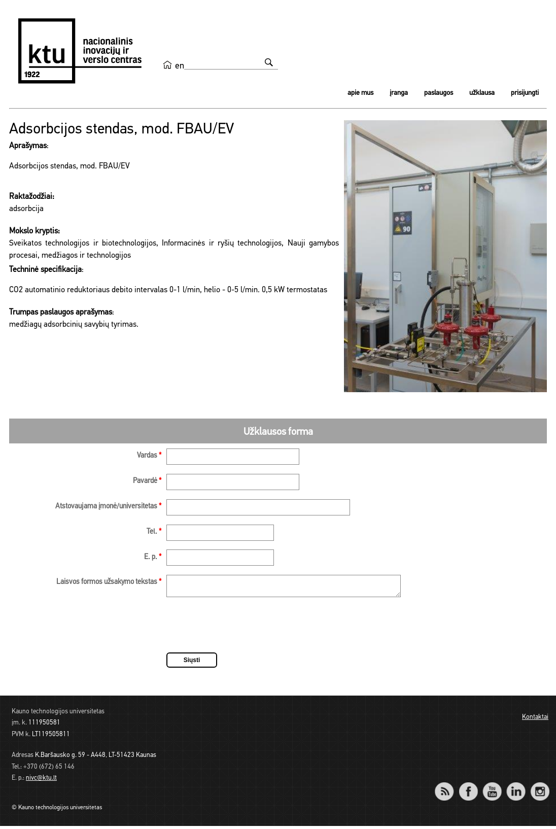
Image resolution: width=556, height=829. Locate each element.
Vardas (149, 456)
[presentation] (243, 629)
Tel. (154, 532)
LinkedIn (516, 787)
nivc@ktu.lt (41, 781)
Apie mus (360, 93)
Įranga (399, 93)
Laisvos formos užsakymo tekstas (108, 582)
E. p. (152, 557)
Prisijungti (525, 93)
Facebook (468, 787)
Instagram (539, 787)
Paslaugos (438, 93)
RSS (448, 787)
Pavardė (147, 481)
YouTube (492, 787)
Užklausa (482, 93)
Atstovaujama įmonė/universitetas (108, 506)
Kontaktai (535, 720)
